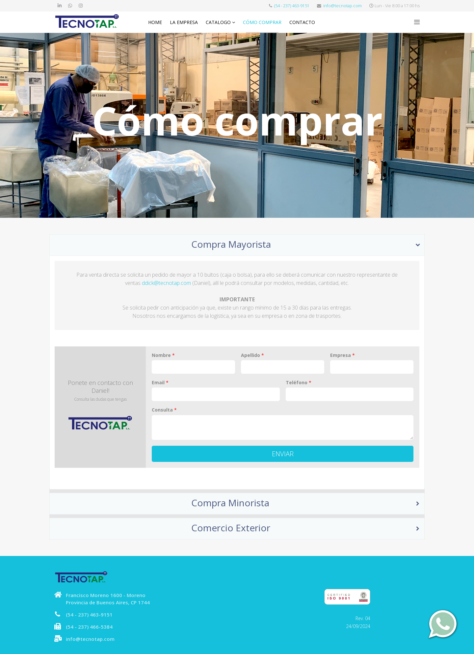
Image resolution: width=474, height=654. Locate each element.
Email (160, 383)
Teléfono (298, 383)
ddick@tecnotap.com (166, 283)
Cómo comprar (262, 22)
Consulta (164, 410)
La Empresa (184, 22)
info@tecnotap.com (342, 6)
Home (155, 22)
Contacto (302, 22)
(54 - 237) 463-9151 (291, 6)
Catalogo (218, 22)
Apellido (252, 355)
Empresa (342, 355)
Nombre (163, 355)
